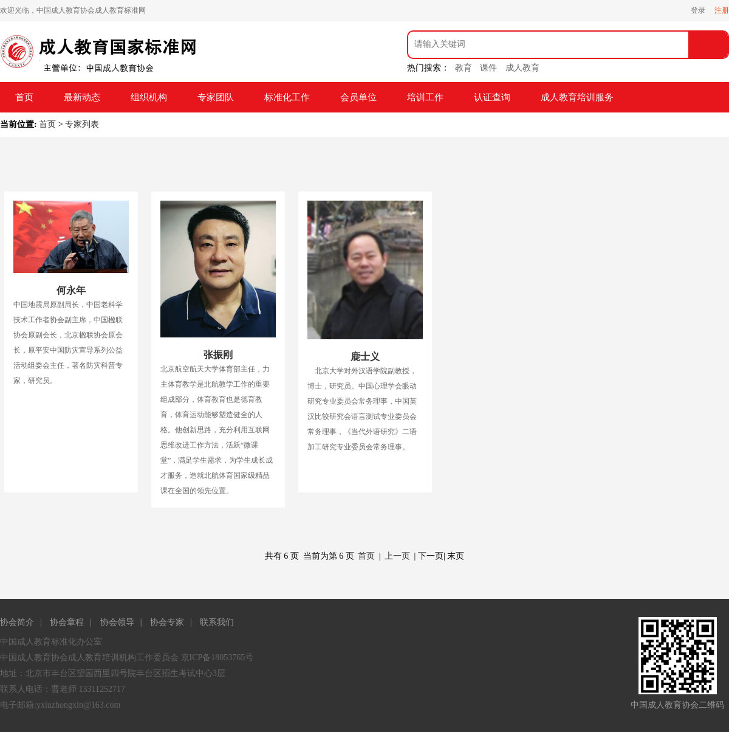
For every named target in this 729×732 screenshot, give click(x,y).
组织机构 (149, 97)
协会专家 (167, 622)
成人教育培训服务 (577, 97)
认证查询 (492, 97)
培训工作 (425, 97)
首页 (24, 97)
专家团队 (215, 97)
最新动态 (82, 97)
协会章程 (67, 622)
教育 (463, 67)
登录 (698, 10)
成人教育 (522, 67)
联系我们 (217, 622)
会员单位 (358, 97)
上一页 (397, 556)
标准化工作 (287, 97)
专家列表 (82, 124)
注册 (721, 10)
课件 (488, 67)
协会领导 (117, 622)
